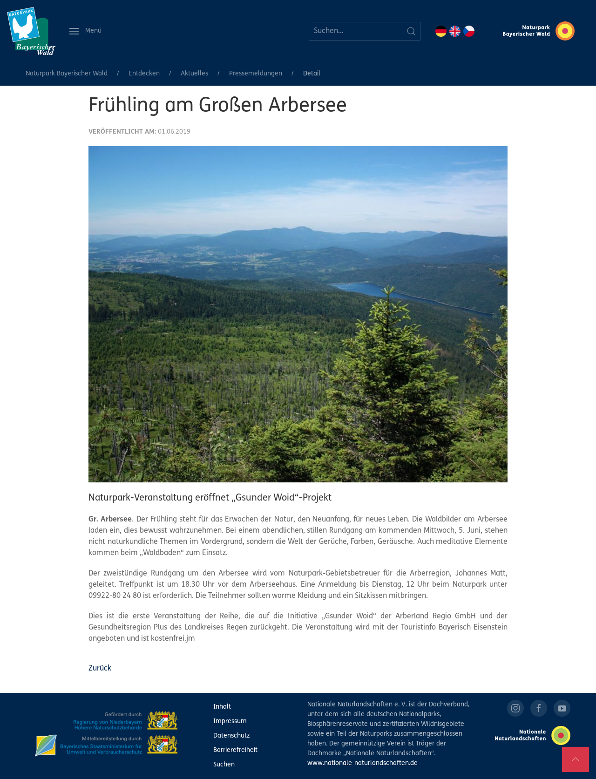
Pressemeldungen (255, 73)
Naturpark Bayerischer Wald (67, 73)
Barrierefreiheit (235, 750)
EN (455, 31)
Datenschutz (231, 735)
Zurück (99, 668)
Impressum (230, 721)
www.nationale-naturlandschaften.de (362, 763)
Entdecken (144, 73)
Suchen (224, 764)
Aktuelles (194, 73)
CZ (468, 31)
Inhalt (222, 707)
